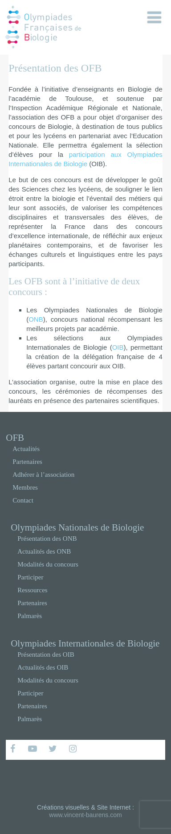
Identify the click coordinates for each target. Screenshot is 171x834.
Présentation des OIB (45, 654)
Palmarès (29, 615)
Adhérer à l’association (43, 474)
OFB (15, 437)
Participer (30, 577)
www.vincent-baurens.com (85, 814)
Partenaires (27, 461)
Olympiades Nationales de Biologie (77, 527)
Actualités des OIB (42, 667)
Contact (22, 500)
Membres (25, 487)
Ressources (32, 590)
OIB (118, 347)
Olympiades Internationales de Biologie (85, 643)
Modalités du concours (47, 564)
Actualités (26, 448)
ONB (35, 319)
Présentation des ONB (47, 538)
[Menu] (154, 17)
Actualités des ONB (44, 551)
